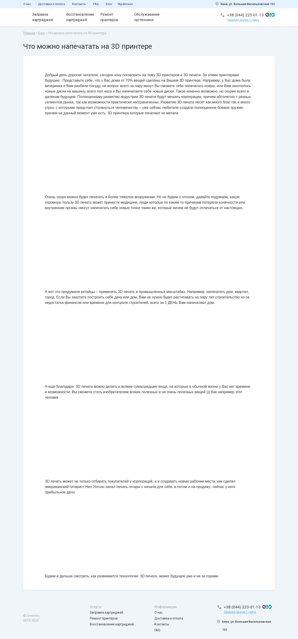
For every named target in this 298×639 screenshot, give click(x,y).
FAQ (96, 4)
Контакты (79, 4)
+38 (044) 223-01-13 (245, 15)
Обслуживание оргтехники (147, 17)
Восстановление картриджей (80, 17)
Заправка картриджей (42, 17)
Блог (109, 4)
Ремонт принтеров (109, 17)
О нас (27, 4)
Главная (29, 33)
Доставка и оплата (51, 4)
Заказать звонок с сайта (243, 20)
